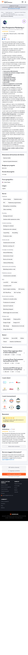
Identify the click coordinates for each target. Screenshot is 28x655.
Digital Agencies (9, 12)
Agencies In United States (20, 12)
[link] (22, 2)
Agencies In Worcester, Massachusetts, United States (12, 14)
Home (2, 12)
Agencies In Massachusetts (9, 13)
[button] (24, 21)
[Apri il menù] (25, 2)
